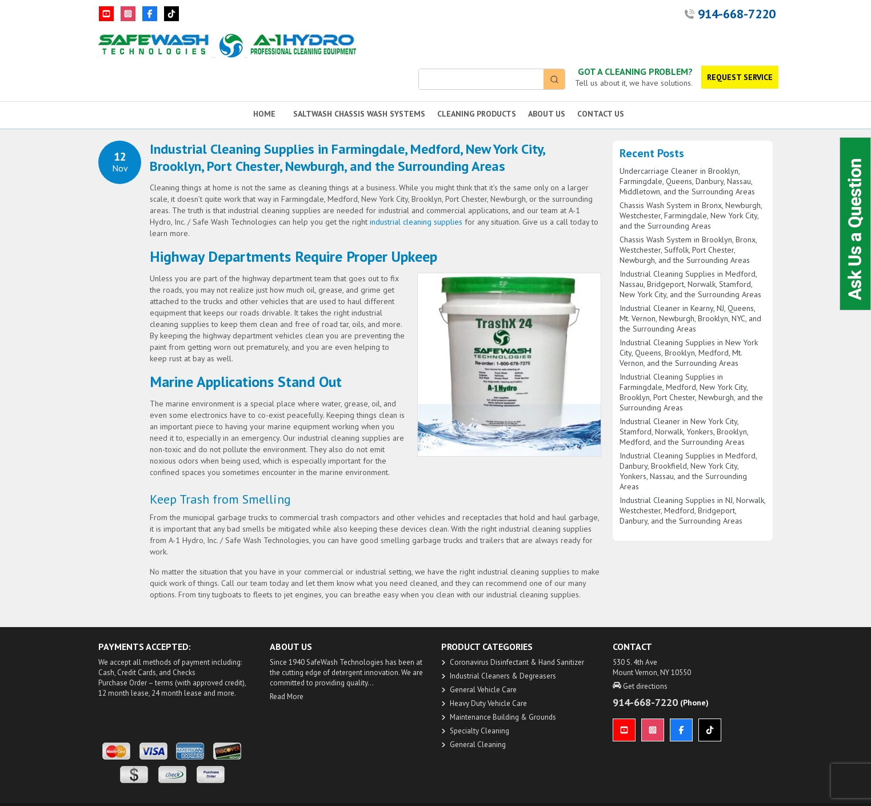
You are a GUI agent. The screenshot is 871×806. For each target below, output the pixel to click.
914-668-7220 (737, 14)
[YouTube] (106, 14)
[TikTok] (171, 14)
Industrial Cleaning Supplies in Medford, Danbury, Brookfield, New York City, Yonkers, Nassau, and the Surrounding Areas (688, 471)
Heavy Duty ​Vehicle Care (488, 703)
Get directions (640, 686)
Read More (286, 696)
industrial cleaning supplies (416, 222)
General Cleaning (478, 744)
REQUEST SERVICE (740, 77)
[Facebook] (150, 14)
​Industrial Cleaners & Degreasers (503, 676)
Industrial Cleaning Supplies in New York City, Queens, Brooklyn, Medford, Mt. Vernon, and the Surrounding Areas (689, 352)
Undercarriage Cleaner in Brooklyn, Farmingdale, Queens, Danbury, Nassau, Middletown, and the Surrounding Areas (687, 181)
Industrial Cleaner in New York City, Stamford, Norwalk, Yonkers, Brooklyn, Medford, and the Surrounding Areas (684, 431)
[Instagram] (128, 14)
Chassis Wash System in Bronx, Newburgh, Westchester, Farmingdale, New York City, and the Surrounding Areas (691, 215)
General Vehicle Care (483, 690)
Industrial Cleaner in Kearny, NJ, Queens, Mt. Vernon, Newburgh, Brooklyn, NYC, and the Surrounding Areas (690, 318)
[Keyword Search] (481, 79)
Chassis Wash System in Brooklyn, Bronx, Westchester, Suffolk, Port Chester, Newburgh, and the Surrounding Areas (688, 249)
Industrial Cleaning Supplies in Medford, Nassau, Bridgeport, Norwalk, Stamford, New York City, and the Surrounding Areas (690, 284)
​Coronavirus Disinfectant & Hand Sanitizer (517, 662)
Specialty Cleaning (479, 731)
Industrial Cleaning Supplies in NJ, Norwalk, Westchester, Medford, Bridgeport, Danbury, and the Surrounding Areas (692, 510)
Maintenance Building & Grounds (503, 717)
